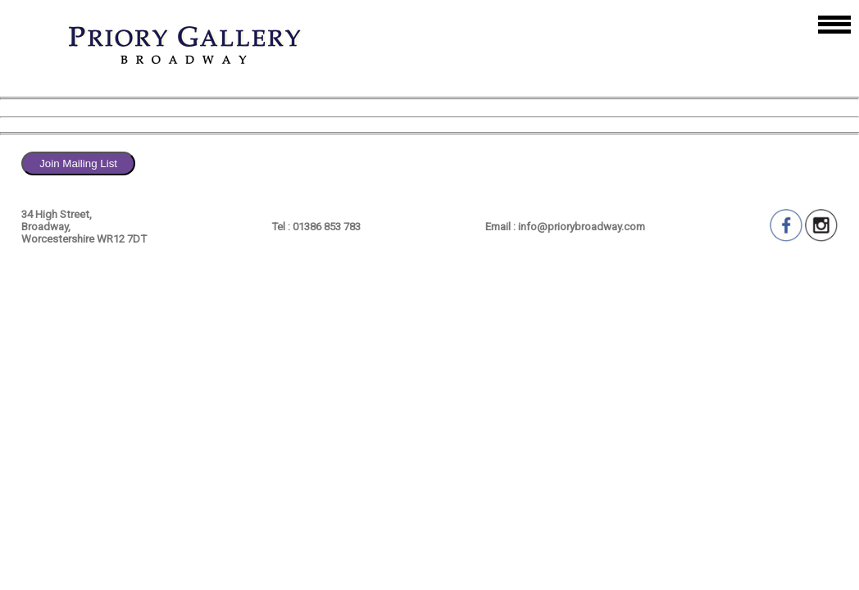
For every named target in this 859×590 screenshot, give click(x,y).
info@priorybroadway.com (581, 226)
